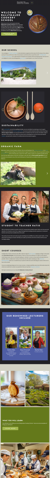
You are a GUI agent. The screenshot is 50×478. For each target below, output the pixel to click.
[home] (22, 2)
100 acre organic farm (18, 131)
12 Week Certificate (13, 53)
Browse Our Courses (9, 34)
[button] (32, 2)
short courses (32, 253)
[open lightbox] (13, 388)
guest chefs (22, 58)
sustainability (7, 129)
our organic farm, (5, 153)
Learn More (10, 428)
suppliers (4, 136)
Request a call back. (35, 267)
